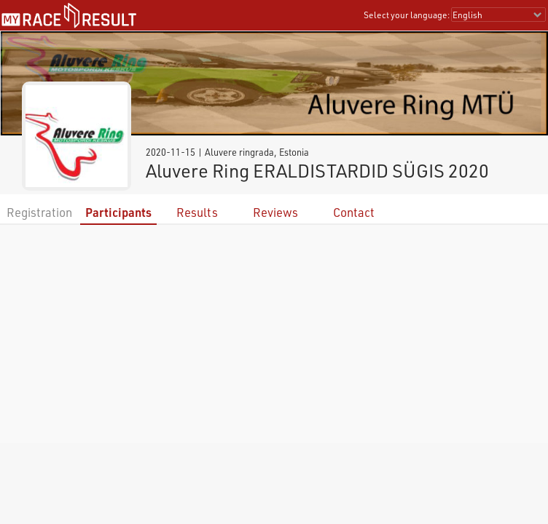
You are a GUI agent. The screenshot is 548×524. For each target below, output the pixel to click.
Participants (118, 212)
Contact (354, 212)
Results (197, 212)
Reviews (275, 212)
